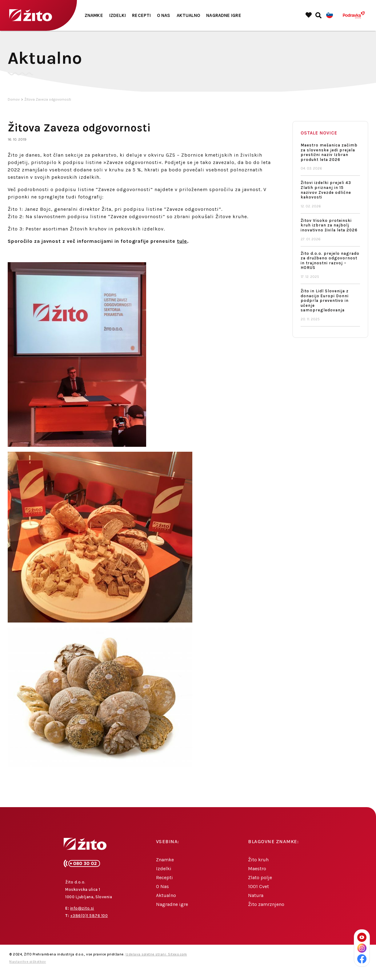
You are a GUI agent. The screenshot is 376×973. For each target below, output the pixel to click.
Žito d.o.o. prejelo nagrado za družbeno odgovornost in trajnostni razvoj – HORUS (330, 261)
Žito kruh (258, 860)
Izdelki (117, 15)
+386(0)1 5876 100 (89, 916)
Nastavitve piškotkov (27, 962)
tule (182, 242)
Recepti (141, 15)
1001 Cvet (258, 887)
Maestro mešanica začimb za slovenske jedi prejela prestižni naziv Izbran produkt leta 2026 (329, 152)
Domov (14, 100)
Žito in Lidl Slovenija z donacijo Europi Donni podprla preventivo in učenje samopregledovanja (325, 301)
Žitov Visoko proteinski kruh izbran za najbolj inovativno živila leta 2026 (329, 226)
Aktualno (188, 15)
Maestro (257, 869)
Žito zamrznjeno (266, 905)
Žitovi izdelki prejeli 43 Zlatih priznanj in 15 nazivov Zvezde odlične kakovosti (326, 190)
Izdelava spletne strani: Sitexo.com (156, 955)
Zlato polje (260, 878)
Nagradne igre (223, 15)
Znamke (94, 15)
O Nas (163, 15)
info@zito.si (82, 909)
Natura (255, 896)
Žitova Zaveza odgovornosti (47, 100)
